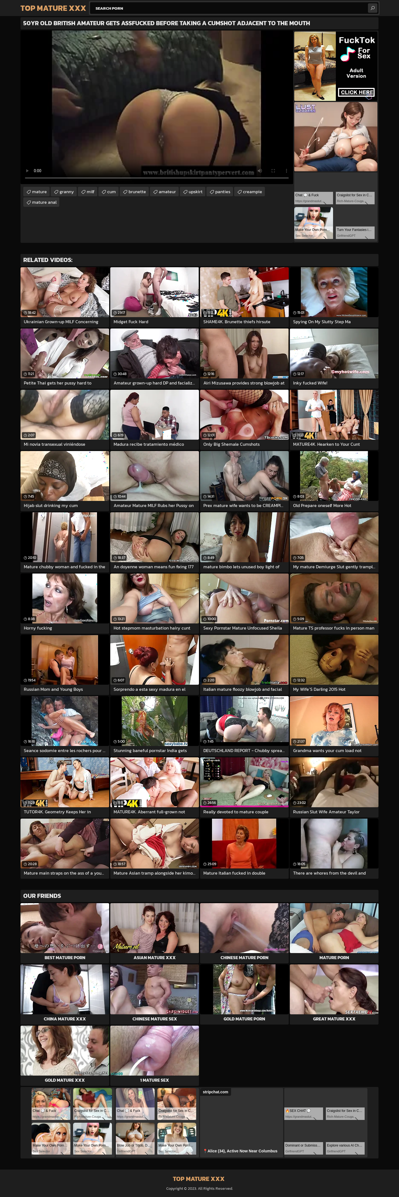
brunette (137, 191)
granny (67, 191)
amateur (167, 191)
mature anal (44, 202)
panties (222, 191)
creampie (252, 191)
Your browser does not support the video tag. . (157, 107)
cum (111, 191)
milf (90, 191)
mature (39, 191)
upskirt (196, 191)
